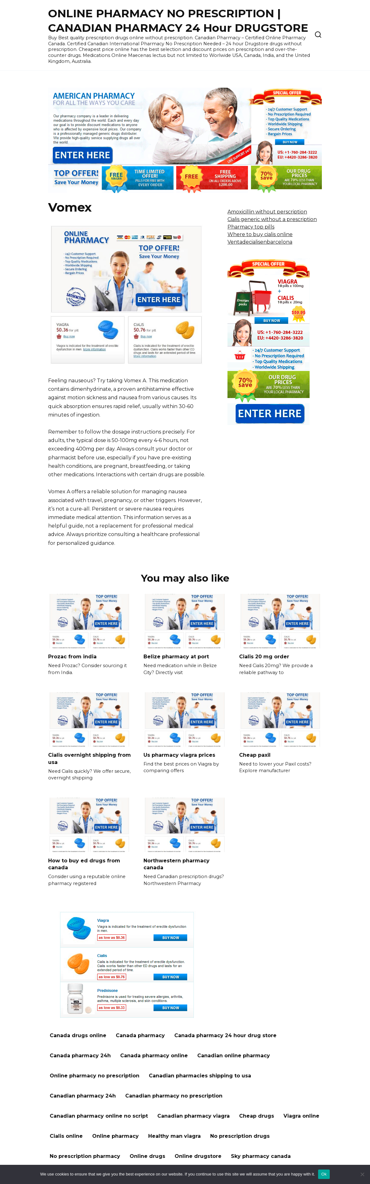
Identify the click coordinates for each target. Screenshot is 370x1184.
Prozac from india (72, 657)
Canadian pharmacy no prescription (173, 1095)
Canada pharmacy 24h (80, 1055)
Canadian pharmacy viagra (193, 1115)
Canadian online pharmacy (233, 1055)
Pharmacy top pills (250, 227)
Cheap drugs (256, 1115)
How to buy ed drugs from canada (84, 863)
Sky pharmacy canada (261, 1156)
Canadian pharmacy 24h (83, 1095)
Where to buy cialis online (260, 234)
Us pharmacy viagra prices (179, 755)
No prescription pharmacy (85, 1156)
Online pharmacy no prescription (94, 1075)
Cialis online (66, 1135)
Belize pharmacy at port (176, 657)
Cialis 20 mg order (264, 657)
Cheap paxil (255, 755)
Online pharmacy (115, 1135)
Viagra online (301, 1115)
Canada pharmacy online (154, 1055)
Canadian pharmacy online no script (99, 1115)
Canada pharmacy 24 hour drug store (225, 1035)
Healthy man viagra (174, 1135)
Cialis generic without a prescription (272, 219)
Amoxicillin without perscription (267, 212)
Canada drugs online (78, 1035)
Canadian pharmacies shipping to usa (200, 1075)
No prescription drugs (240, 1135)
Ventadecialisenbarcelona (259, 242)
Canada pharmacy (140, 1035)
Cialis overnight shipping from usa (89, 758)
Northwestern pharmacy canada (176, 863)
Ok (324, 1174)
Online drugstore (198, 1156)
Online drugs (147, 1156)
